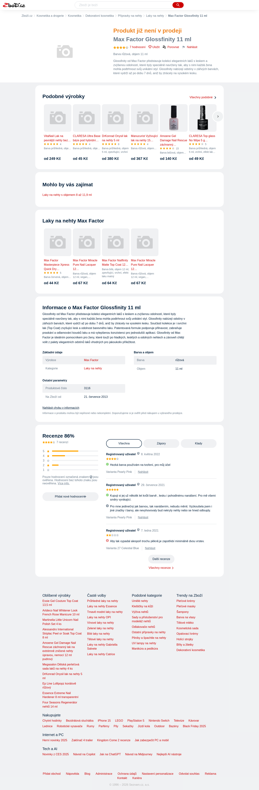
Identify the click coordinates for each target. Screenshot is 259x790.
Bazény (173, 726)
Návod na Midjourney (138, 754)
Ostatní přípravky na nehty (149, 632)
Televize (179, 720)
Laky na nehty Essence (102, 606)
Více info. (64, 483)
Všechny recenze (160, 567)
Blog (87, 773)
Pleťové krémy (185, 600)
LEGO (119, 720)
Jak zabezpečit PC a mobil (152, 740)
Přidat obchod (52, 773)
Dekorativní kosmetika (99, 15)
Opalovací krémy (187, 633)
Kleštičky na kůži (142, 606)
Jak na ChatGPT (110, 754)
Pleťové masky (186, 606)
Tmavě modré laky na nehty (104, 611)
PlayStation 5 (135, 720)
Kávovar (193, 720)
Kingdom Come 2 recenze (113, 740)
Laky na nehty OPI (99, 617)
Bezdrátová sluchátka (80, 720)
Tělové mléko (185, 622)
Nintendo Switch (159, 720)
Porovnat (170, 47)
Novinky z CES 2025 (55, 754)
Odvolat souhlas (189, 773)
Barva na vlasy (185, 617)
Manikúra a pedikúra (145, 648)
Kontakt (122, 778)
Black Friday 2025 (194, 726)
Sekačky (127, 726)
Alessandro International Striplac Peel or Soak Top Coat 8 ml (62, 633)
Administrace (104, 773)
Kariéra (137, 778)
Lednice (47, 726)
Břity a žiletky (184, 644)
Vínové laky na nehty (100, 622)
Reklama (210, 773)
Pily (116, 726)
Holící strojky (184, 639)
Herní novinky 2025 (54, 740)
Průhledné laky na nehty (102, 600)
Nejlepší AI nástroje (169, 754)
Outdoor (159, 726)
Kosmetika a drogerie (50, 15)
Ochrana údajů (127, 773)
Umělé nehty (140, 600)
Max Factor (91, 360)
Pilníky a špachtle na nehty (149, 637)
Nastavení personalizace (157, 773)
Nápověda (72, 773)
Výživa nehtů (140, 611)
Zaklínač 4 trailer (82, 740)
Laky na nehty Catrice (101, 654)
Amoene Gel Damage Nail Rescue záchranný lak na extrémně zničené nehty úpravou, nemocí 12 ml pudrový (59, 651)
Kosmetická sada (187, 628)
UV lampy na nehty (144, 643)
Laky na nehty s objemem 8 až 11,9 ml (67, 194)
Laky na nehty (155, 15)
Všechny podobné (203, 97)
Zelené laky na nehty (100, 628)
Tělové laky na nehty (100, 639)
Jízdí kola (144, 726)
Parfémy (104, 726)
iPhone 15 (104, 720)
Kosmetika (74, 15)
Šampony (182, 611)
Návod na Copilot (84, 754)
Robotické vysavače (69, 726)
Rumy (90, 726)
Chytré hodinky (52, 720)
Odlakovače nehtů (143, 626)
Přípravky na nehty (130, 15)
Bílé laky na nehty (98, 633)
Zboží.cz (27, 15)
